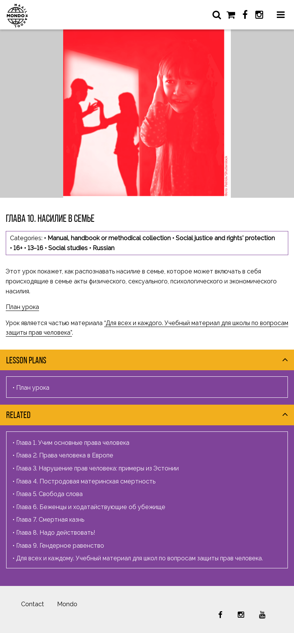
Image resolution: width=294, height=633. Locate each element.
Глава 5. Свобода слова (49, 494)
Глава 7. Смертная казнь (50, 519)
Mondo (67, 604)
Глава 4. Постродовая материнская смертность (85, 481)
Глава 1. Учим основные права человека (72, 442)
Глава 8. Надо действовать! (55, 532)
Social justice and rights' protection (225, 238)
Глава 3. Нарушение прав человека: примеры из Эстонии (97, 468)
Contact (32, 604)
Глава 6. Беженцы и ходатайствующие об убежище (90, 507)
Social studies (68, 248)
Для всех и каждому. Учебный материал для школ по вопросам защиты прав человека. (139, 558)
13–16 (35, 248)
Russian (103, 248)
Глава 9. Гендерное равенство (60, 545)
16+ (18, 248)
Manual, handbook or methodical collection (109, 238)
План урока (22, 307)
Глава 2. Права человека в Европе (64, 455)
